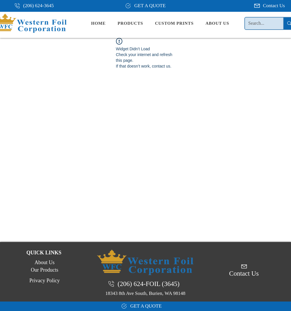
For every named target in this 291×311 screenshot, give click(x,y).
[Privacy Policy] (44, 281)
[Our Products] (44, 270)
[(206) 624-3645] (36, 5)
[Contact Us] (270, 5)
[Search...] (259, 23)
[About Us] (44, 262)
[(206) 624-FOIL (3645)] (145, 284)
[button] (135, 23)
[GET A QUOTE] (145, 5)
